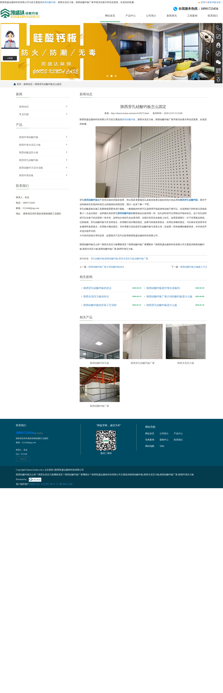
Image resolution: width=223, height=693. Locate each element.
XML (162, 446)
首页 (19, 84)
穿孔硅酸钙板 (97, 258)
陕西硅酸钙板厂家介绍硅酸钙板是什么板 (169, 296)
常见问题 (24, 114)
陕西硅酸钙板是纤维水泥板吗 (163, 288)
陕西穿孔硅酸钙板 (28, 160)
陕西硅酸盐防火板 (28, 152)
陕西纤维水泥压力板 (30, 145)
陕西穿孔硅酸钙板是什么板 (162, 305)
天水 (38, 484)
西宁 (48, 484)
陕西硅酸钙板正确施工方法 (193, 267)
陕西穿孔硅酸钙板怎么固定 (48, 84)
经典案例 (149, 440)
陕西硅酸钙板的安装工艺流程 (100, 305)
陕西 (32, 484)
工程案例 (192, 15)
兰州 (42, 484)
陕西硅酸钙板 (49, 2)
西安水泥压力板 (126, 258)
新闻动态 (28, 84)
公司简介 (151, 15)
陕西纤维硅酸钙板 (28, 137)
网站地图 (149, 446)
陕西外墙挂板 (26, 175)
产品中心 (131, 15)
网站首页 (110, 15)
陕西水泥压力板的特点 (96, 296)
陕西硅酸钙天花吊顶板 (31, 167)
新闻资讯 (172, 15)
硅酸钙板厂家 (141, 258)
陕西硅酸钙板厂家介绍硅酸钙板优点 (106, 267)
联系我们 (213, 15)
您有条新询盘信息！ (210, 2)
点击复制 (48, 470)
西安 (65, 484)
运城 (70, 484)
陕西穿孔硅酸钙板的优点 (97, 288)
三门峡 (59, 484)
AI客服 (10, 58)
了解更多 (23, 459)
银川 (52, 484)
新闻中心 (164, 440)
